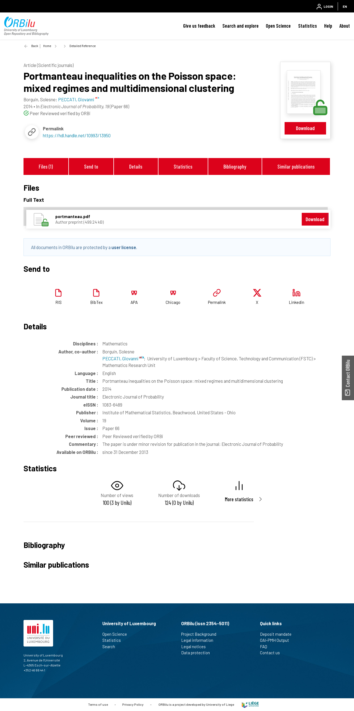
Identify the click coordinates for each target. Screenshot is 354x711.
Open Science (278, 26)
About (344, 26)
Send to (91, 166)
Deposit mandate (278, 634)
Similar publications (296, 166)
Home (47, 46)
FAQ (266, 646)
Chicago (173, 302)
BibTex (96, 302)
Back (34, 46)
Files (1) (46, 166)
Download (305, 128)
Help (328, 26)
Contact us (272, 652)
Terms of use (98, 704)
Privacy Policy (133, 704)
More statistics (239, 499)
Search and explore (240, 26)
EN (345, 6)
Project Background (201, 634)
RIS (58, 302)
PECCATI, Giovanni (123, 358)
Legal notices (195, 646)
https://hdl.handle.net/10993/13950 (77, 135)
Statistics (307, 26)
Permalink (217, 302)
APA (134, 302)
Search (111, 646)
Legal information (199, 640)
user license (123, 247)
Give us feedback (199, 26)
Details (135, 166)
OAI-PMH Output (277, 640)
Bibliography (234, 166)
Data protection (198, 652)
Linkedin (296, 302)
